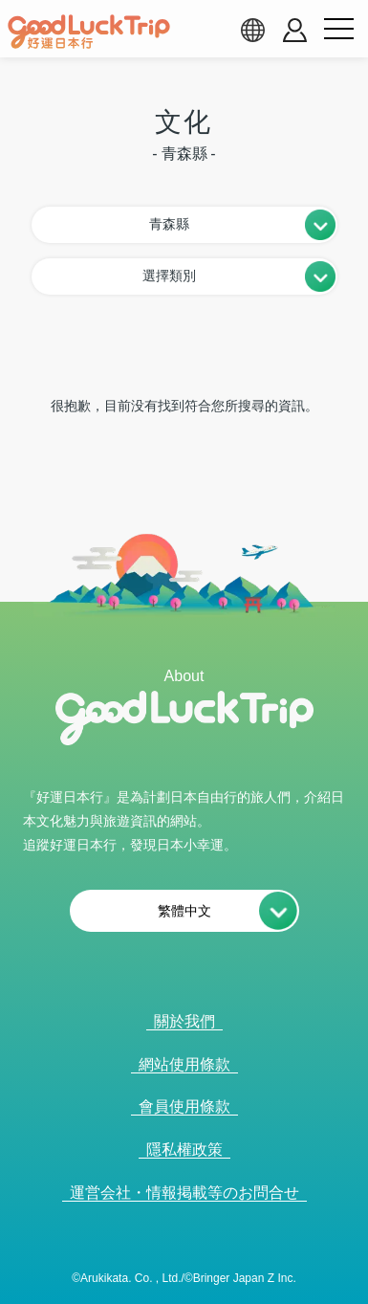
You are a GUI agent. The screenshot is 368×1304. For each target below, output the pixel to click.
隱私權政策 (184, 1149)
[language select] (252, 30)
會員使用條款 (184, 1106)
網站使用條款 (184, 1064)
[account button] (295, 30)
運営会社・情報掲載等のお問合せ (184, 1192)
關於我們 (184, 1021)
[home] (89, 31)
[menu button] (338, 30)
